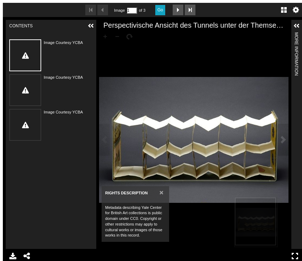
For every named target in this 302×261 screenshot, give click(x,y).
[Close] (161, 192)
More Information (296, 35)
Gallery (284, 10)
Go (160, 9)
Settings (296, 10)
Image (119, 10)
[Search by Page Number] (131, 10)
